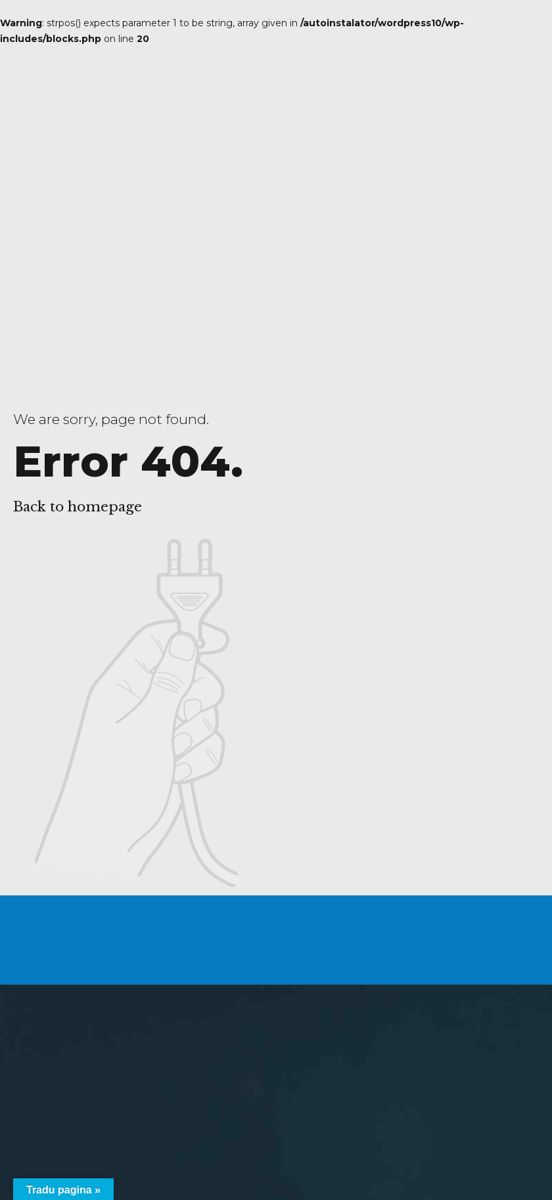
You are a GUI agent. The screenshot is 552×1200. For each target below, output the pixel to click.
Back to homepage (77, 506)
